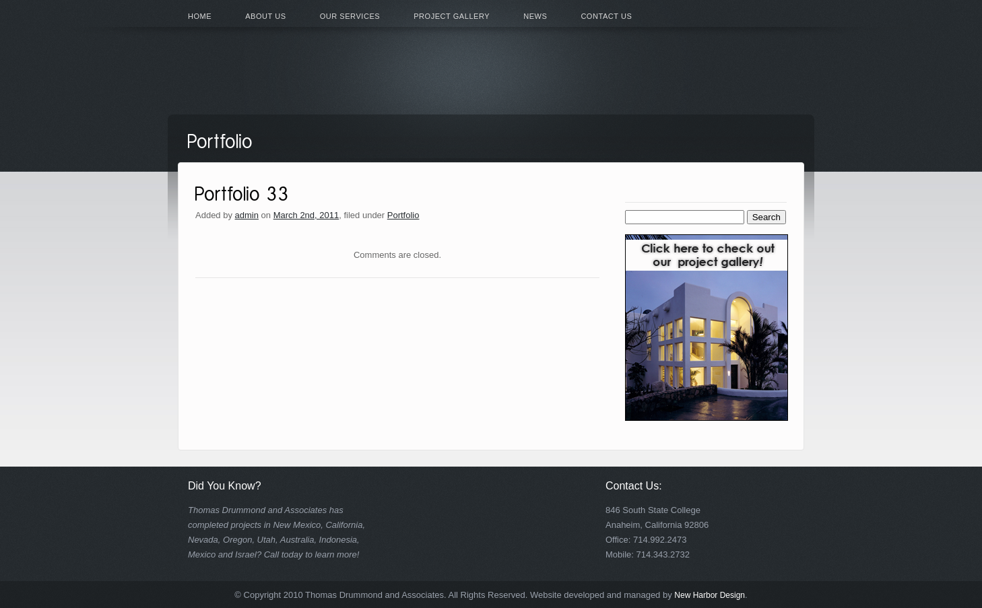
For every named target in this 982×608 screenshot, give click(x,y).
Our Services (350, 16)
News (535, 16)
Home (199, 16)
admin (247, 215)
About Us (265, 16)
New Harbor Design (709, 595)
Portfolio (403, 215)
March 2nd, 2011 (306, 215)
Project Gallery (452, 16)
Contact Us (606, 16)
